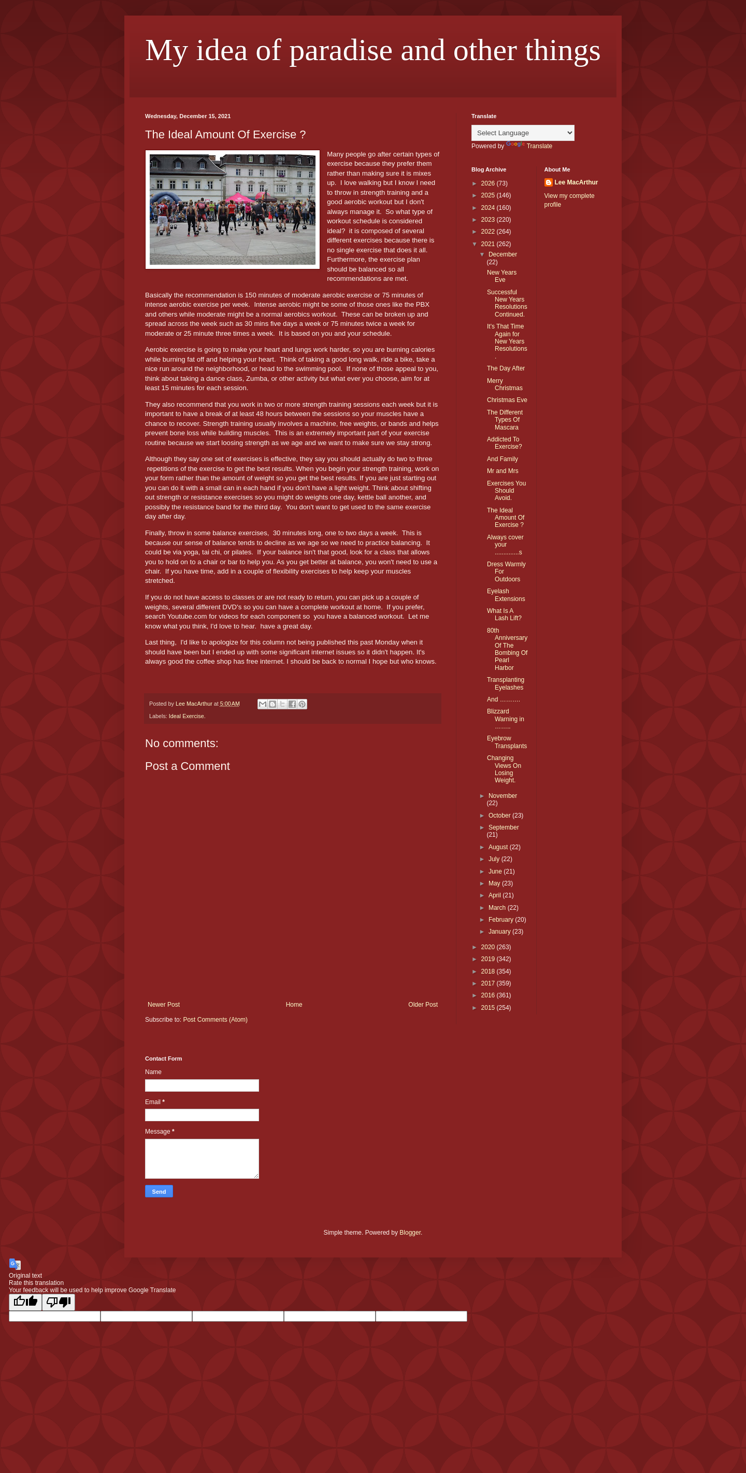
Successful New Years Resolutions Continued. (507, 303)
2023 (489, 219)
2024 (489, 207)
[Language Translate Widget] (523, 133)
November (503, 795)
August (499, 847)
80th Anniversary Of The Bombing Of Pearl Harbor (507, 649)
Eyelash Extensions (506, 595)
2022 (489, 231)
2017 (489, 983)
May (495, 883)
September (504, 827)
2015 (489, 1007)
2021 (489, 244)
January (500, 931)
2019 (489, 959)
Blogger (410, 1232)
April (496, 895)
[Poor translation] (58, 1302)
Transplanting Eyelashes (505, 683)
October (500, 815)
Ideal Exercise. (187, 716)
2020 (489, 947)
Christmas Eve (507, 400)
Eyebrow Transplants (507, 742)
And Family (502, 459)
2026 (489, 183)
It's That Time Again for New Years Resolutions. (507, 341)
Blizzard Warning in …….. (505, 719)
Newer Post (164, 1004)
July (495, 859)
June (496, 871)
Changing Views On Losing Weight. (504, 769)
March (498, 907)
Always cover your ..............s (505, 545)
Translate (529, 146)
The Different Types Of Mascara (505, 420)
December (503, 254)
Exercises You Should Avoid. (506, 491)
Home (294, 1004)
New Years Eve (502, 276)
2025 (489, 195)
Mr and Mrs (503, 471)
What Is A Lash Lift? (504, 614)
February (502, 919)
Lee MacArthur (576, 182)
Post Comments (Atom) (215, 1019)
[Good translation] (25, 1302)
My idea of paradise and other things (373, 50)
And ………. (503, 699)
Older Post (423, 1004)
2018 (489, 971)
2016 (489, 995)
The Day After (506, 368)
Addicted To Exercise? (504, 443)
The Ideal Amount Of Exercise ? (505, 518)
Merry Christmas (505, 384)
